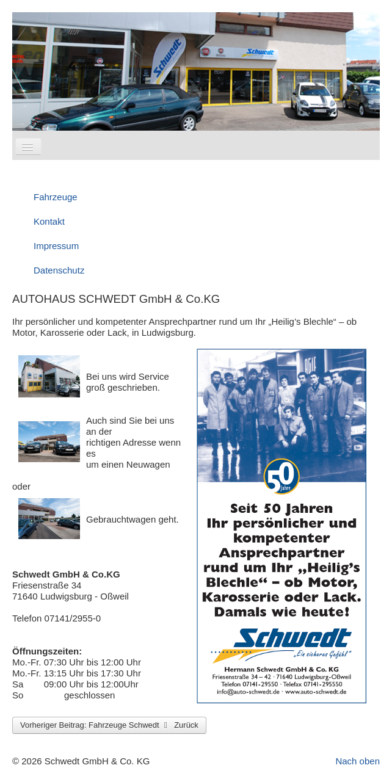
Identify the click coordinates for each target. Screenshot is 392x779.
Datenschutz (59, 270)
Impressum (56, 246)
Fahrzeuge (56, 197)
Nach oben (357, 761)
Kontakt (49, 221)
